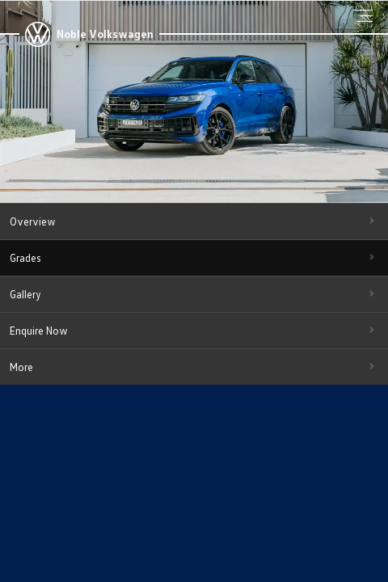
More (21, 367)
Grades (25, 257)
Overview (33, 221)
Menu (365, 15)
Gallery (25, 294)
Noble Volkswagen (105, 34)
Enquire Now (39, 330)
